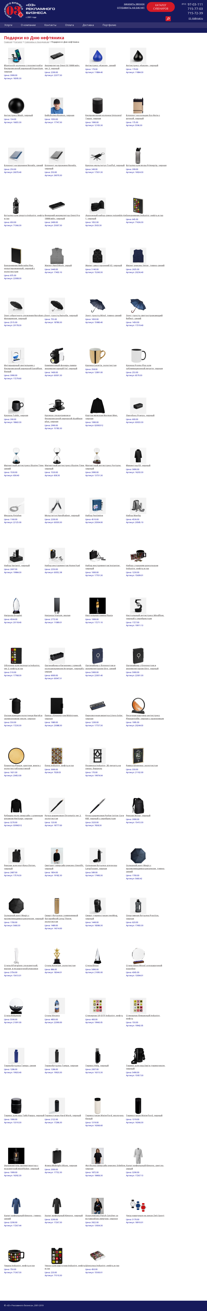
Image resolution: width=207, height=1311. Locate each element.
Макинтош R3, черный (138, 465)
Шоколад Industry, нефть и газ (102, 1265)
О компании (28, 25)
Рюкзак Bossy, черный (138, 815)
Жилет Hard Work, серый (58, 265)
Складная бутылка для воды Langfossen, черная (101, 867)
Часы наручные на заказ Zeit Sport (145, 1215)
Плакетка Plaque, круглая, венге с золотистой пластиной (22, 767)
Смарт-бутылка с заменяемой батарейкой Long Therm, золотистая (61, 918)
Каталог (18, 41)
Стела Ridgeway (12, 1015)
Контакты (50, 25)
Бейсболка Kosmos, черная (59, 115)
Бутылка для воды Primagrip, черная (146, 165)
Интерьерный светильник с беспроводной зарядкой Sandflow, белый (23, 368)
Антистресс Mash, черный (18, 115)
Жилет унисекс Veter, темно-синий (145, 265)
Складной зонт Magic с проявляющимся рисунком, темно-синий (145, 868)
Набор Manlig (133, 515)
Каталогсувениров (160, 6)
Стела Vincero (52, 1015)
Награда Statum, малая (57, 615)
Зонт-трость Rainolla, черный (61, 315)
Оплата (69, 25)
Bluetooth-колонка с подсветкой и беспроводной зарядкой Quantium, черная (23, 68)
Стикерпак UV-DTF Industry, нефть (104, 1015)
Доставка (88, 25)
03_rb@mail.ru (196, 18)
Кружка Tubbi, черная (16, 415)
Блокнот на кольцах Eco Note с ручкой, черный (143, 117)
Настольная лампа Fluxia (99, 615)
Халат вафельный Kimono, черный (64, 1215)
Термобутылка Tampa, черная (61, 1065)
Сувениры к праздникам (37, 41)
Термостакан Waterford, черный (144, 1115)
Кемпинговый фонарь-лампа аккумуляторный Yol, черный (61, 367)
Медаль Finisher (13, 515)
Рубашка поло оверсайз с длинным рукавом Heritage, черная (23, 817)
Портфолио (109, 25)
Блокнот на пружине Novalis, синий (23, 165)
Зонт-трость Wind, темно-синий (103, 315)
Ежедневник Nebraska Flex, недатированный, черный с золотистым (19, 268)
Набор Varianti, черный (17, 565)
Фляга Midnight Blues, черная (61, 1165)
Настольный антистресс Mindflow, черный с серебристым (145, 617)
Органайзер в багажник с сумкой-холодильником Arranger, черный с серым (64, 668)
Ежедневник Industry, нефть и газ (144, 215)
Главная (8, 41)
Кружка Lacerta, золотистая (100, 365)
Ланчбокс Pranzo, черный (140, 415)
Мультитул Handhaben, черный (62, 515)
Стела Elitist (92, 965)
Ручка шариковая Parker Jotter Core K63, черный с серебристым (104, 817)
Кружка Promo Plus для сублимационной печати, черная (144, 367)
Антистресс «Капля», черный (142, 65)
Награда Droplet (13, 615)
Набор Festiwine (94, 515)
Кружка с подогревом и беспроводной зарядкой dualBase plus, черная (63, 418)
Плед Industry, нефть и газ (59, 765)
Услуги (8, 25)
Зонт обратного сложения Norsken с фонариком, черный (24, 317)
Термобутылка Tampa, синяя (20, 1065)
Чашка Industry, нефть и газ (19, 1265)
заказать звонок (134, 4)
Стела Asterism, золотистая (60, 965)
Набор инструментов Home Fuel (62, 565)
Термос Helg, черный (97, 1065)
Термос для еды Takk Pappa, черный (24, 1115)
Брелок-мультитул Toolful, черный (105, 165)
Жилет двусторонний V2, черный (103, 265)
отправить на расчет (131, 7)
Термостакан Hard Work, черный (63, 1115)
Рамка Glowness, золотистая (142, 765)
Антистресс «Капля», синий (100, 65)
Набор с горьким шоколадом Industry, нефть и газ (142, 567)
